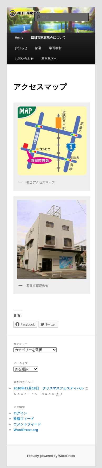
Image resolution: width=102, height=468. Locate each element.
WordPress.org (25, 430)
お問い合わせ (24, 58)
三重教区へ (49, 58)
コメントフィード (27, 424)
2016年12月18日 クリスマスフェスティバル (48, 388)
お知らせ (21, 48)
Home (19, 37)
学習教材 (55, 48)
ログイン (20, 413)
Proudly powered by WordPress (51, 456)
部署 (38, 48)
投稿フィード (23, 419)
